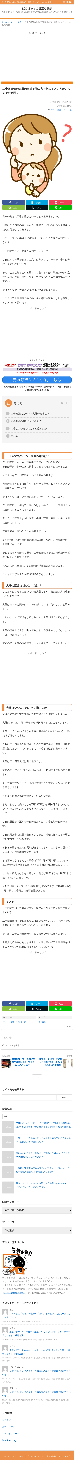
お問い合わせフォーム (14, 1292)
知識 (44, 1022)
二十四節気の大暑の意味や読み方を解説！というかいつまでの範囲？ (36, 90)
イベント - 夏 (67, 110)
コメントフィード (10, 1433)
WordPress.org (9, 1440)
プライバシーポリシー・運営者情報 (41, 1456)
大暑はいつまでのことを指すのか (29, 428)
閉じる (64, 403)
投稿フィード (8, 1426)
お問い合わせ (18, 1456)
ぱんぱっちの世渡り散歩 (37, 8)
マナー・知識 (56, 110)
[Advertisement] (37, 56)
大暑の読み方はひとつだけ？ (26, 421)
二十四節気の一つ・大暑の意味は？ (30, 413)
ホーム (37, 1077)
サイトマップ (64, 1456)
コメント (68, 1026)
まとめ (14, 436)
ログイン (6, 1420)
